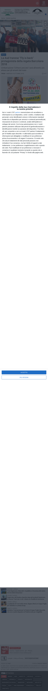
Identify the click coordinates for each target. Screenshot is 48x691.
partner (17, 112)
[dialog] (24, 345)
